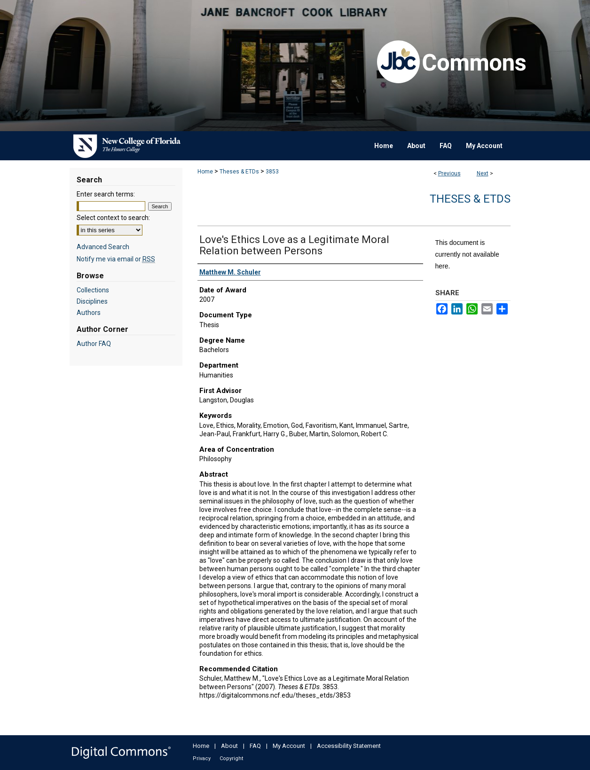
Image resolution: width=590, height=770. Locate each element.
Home (205, 171)
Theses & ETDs (239, 171)
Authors (89, 312)
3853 (272, 171)
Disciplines (92, 301)
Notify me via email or (116, 259)
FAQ (255, 745)
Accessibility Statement (349, 745)
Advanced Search (103, 247)
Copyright (231, 758)
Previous (449, 173)
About (229, 745)
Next (482, 173)
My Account (289, 745)
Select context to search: (113, 217)
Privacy (202, 758)
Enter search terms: (106, 194)
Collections (93, 290)
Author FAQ (94, 343)
